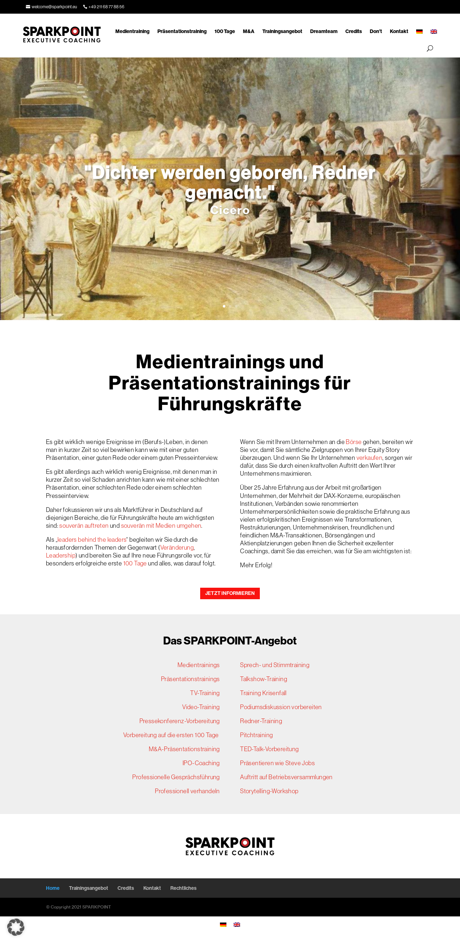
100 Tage (225, 31)
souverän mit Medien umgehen (161, 525)
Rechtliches (183, 888)
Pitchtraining (256, 735)
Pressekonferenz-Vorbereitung (179, 721)
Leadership (60, 555)
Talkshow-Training (263, 679)
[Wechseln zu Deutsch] (223, 924)
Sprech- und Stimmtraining (274, 665)
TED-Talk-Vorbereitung (269, 749)
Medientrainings (199, 665)
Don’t (376, 31)
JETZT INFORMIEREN (230, 593)
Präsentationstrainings (190, 679)
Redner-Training (261, 721)
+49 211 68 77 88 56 (106, 6)
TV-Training (205, 693)
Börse (354, 441)
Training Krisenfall (263, 693)
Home (53, 888)
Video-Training (201, 707)
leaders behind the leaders (92, 539)
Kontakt (399, 31)
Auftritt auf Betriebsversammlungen (286, 777)
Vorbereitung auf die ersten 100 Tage (171, 735)
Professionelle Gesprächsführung (176, 777)
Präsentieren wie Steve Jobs (277, 763)
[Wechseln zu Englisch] (434, 31)
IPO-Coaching (201, 763)
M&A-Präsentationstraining (184, 749)
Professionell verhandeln (187, 791)
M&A (248, 31)
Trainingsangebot (282, 31)
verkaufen (369, 457)
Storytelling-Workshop (269, 791)
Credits (353, 31)
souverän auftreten (84, 525)
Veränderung (177, 547)
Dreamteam (323, 31)
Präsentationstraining (182, 31)
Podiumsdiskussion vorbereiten (281, 707)
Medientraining (132, 31)
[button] (16, 927)
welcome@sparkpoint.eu (54, 6)
